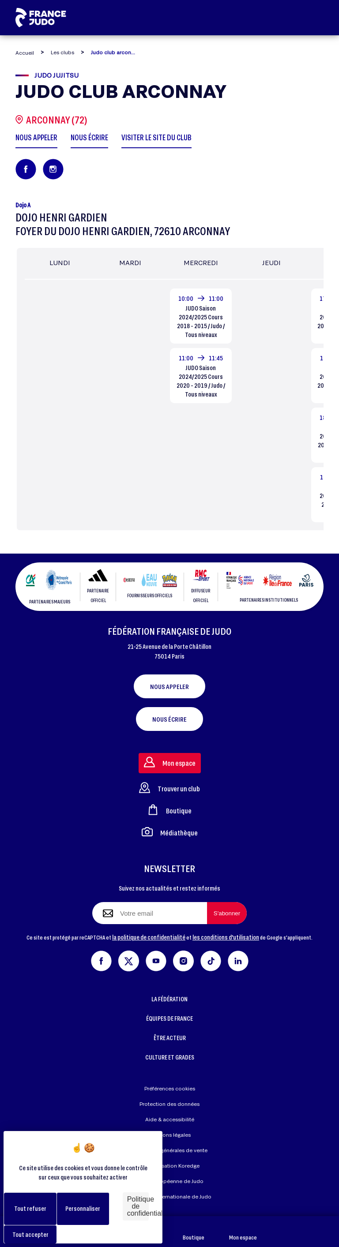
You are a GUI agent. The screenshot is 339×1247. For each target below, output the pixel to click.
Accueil (24, 53)
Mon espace (243, 1231)
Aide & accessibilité (169, 1119)
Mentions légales (170, 1135)
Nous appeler (169, 686)
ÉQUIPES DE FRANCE (169, 1018)
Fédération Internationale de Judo (169, 1196)
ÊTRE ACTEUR (170, 1037)
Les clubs (62, 52)
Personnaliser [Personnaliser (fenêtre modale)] (82, 1208)
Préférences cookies (169, 1088)
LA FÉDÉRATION (169, 999)
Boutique (193, 1231)
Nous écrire (169, 719)
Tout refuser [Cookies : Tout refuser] (30, 1208)
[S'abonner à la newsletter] (227, 913)
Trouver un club (169, 787)
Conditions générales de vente (169, 1150)
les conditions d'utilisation (225, 937)
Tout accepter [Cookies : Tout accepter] (30, 1234)
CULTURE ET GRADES (169, 1057)
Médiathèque (170, 831)
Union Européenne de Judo (169, 1181)
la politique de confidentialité (148, 937)
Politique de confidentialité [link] (138, 1206)
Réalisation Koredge (169, 1166)
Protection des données (169, 1104)
